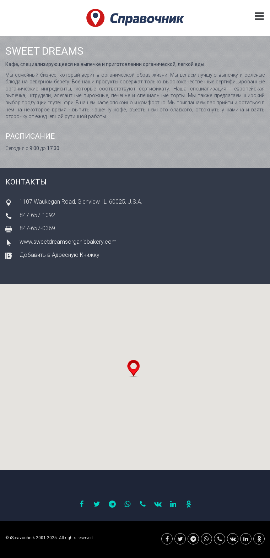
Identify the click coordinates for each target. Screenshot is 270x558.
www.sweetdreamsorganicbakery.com (68, 241)
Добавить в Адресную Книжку (59, 255)
